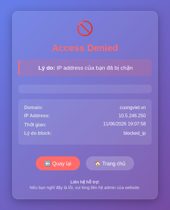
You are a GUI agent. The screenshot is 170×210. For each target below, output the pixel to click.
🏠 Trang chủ (110, 164)
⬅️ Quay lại (58, 164)
